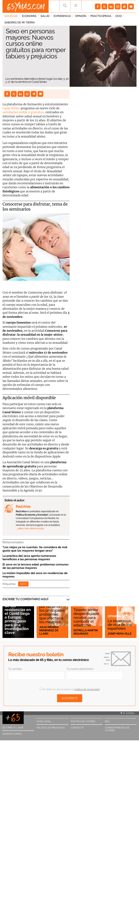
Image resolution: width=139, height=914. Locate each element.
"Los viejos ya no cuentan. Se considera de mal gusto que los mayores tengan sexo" (35, 548)
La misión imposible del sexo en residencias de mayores (35, 574)
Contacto (77, 727)
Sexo (23, 584)
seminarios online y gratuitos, (24, 112)
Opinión (80, 16)
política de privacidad (87, 689)
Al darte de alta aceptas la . (70, 689)
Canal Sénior (11, 108)
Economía (29, 16)
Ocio (118, 16)
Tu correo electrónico (80, 669)
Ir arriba (128, 713)
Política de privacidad (51, 727)
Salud (45, 16)
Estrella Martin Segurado (86, 632)
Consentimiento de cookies (117, 729)
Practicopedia (100, 16)
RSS (107, 721)
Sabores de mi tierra (19, 22)
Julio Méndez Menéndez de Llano (49, 630)
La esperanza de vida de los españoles (120, 625)
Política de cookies (83, 721)
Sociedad (11, 16)
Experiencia (62, 16)
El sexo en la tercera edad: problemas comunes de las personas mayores (36, 566)
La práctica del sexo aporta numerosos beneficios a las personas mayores (29, 557)
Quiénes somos (12, 733)
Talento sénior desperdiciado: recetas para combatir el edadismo (87, 617)
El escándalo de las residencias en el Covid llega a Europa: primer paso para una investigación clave (18, 617)
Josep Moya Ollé (119, 633)
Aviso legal (44, 721)
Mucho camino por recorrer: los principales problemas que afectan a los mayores (52, 612)
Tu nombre (15, 669)
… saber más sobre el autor (30, 528)
